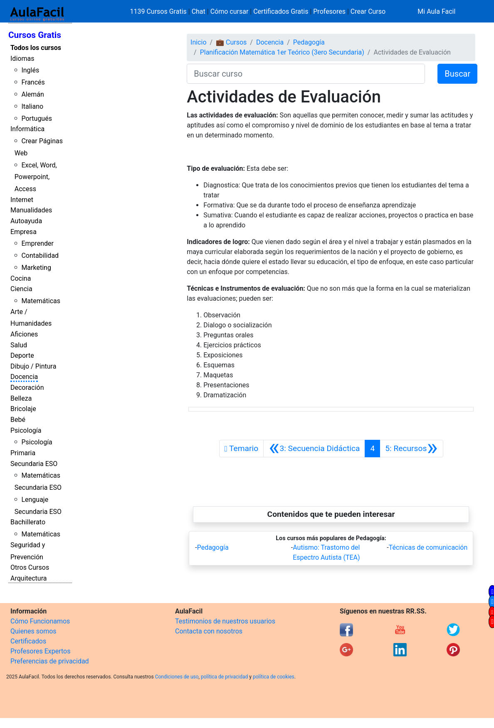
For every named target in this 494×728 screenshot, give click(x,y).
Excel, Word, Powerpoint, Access (36, 177)
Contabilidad (40, 255)
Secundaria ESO (33, 464)
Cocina (20, 278)
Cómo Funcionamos (40, 621)
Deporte (22, 355)
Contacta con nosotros (208, 631)
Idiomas (22, 58)
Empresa (23, 232)
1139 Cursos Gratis (159, 11)
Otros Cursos (29, 567)
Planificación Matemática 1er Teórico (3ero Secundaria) (282, 52)
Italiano (32, 106)
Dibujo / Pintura (33, 366)
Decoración (27, 387)
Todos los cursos (35, 48)
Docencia (24, 377)
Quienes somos (33, 631)
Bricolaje (23, 409)
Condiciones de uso (177, 677)
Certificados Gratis (280, 11)
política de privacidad (224, 677)
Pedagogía (309, 42)
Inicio (198, 42)
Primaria (22, 453)
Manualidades (31, 210)
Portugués (36, 118)
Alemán (32, 94)
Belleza (21, 398)
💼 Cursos (231, 42)
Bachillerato (27, 522)
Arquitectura (28, 578)
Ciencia (21, 289)
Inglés (30, 70)
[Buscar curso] (306, 74)
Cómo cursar (229, 11)
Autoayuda (26, 221)
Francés (32, 82)
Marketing (36, 268)
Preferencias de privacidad (49, 661)
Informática (27, 129)
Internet (21, 200)
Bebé (17, 420)
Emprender (37, 243)
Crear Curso (368, 11)
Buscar (457, 74)
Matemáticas (40, 301)
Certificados (28, 641)
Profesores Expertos (40, 651)
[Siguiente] (411, 448)
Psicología (25, 430)
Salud (18, 345)
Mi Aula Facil (436, 11)
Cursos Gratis (34, 35)
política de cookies (273, 677)
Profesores (329, 11)
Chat (198, 11)
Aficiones (24, 334)
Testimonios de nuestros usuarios (225, 621)
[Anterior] (314, 448)
